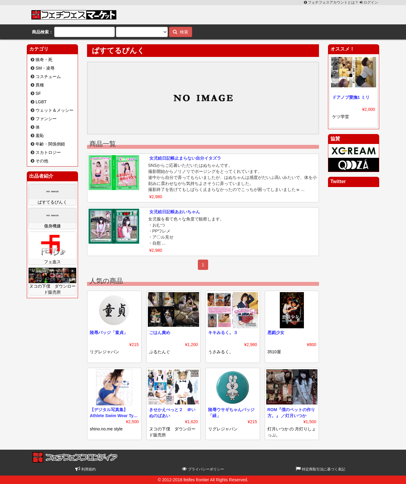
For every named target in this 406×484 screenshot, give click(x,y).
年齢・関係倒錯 (50, 144)
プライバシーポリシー (203, 469)
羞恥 (40, 135)
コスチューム (48, 76)
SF (38, 93)
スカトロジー (48, 152)
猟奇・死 (44, 59)
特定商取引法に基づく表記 (320, 469)
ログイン (369, 2)
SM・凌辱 (45, 68)
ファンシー (46, 118)
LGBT (41, 101)
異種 (40, 85)
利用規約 (85, 469)
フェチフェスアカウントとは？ (332, 2)
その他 (42, 160)
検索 (180, 31)
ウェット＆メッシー (54, 110)
